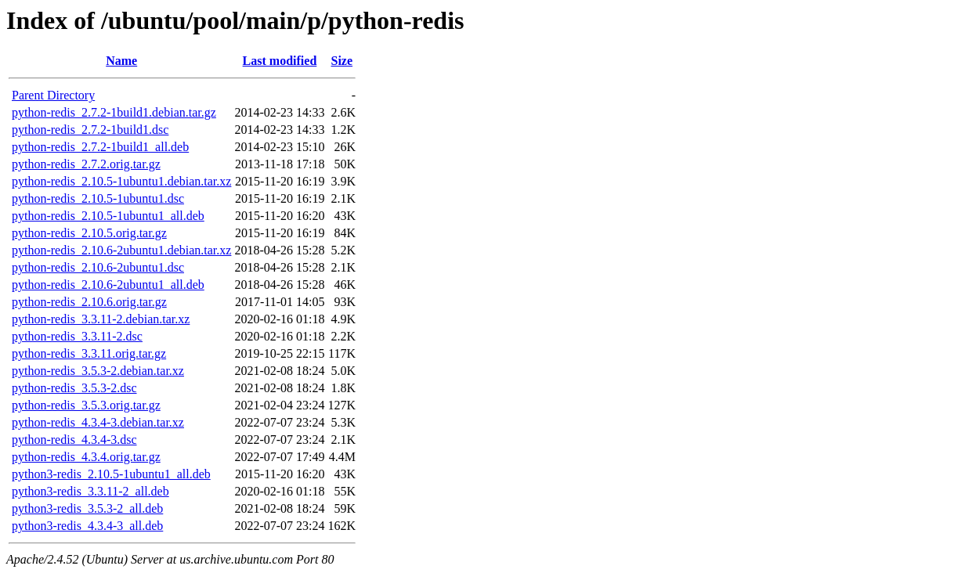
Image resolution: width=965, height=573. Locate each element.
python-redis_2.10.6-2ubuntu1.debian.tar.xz (121, 250)
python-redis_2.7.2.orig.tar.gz (86, 164)
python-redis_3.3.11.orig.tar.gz (89, 353)
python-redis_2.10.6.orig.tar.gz (89, 301)
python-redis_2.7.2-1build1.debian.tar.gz (114, 112)
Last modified (280, 60)
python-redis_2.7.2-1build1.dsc (90, 129)
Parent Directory (53, 95)
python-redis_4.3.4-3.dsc (74, 439)
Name (121, 60)
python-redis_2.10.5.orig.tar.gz (89, 233)
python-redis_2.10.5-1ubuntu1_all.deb (108, 215)
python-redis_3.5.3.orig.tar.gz (86, 405)
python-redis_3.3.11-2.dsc (77, 336)
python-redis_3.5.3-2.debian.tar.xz (98, 370)
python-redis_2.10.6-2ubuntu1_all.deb (108, 284)
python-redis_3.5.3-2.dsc (74, 388)
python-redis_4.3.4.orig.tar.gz (86, 456)
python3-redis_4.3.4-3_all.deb (87, 525)
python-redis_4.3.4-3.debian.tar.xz (98, 422)
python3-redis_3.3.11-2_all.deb (90, 491)
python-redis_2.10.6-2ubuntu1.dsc (98, 267)
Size (342, 60)
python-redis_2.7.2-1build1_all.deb (100, 146)
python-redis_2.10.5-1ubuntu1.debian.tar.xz (121, 181)
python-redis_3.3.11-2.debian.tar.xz (101, 319)
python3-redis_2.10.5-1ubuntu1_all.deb (111, 474)
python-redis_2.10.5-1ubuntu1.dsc (98, 198)
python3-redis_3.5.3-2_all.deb (87, 508)
